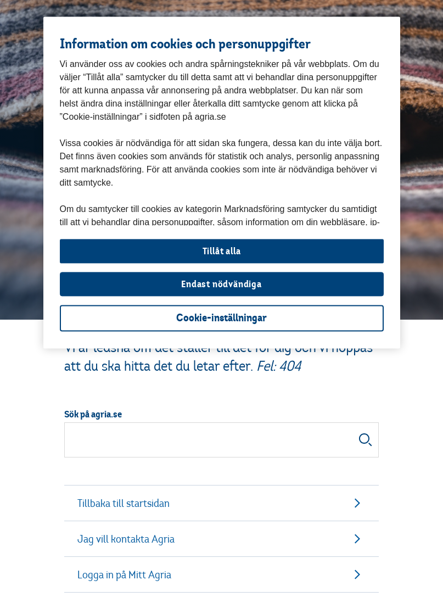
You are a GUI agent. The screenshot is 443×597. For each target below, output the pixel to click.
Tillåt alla (222, 251)
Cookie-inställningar (221, 318)
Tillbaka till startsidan (221, 503)
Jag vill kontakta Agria (221, 539)
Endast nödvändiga (221, 284)
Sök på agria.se (93, 414)
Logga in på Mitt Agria (221, 574)
